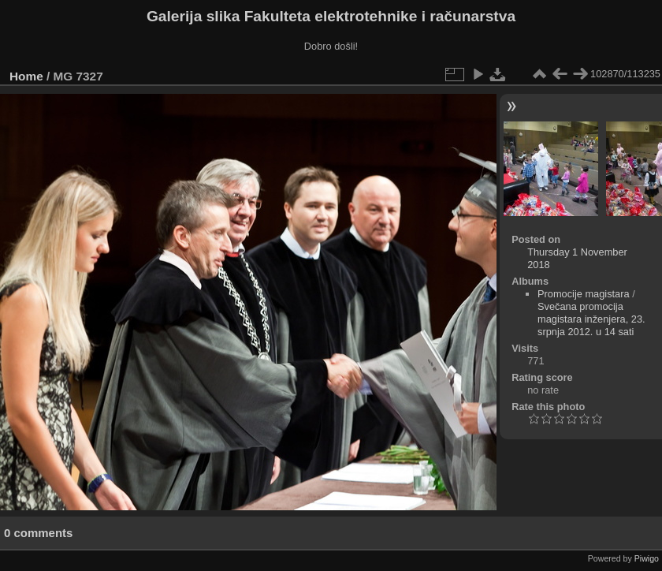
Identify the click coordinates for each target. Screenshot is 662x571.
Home (26, 76)
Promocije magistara (583, 294)
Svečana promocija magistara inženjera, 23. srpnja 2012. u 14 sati (591, 319)
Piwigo (646, 558)
